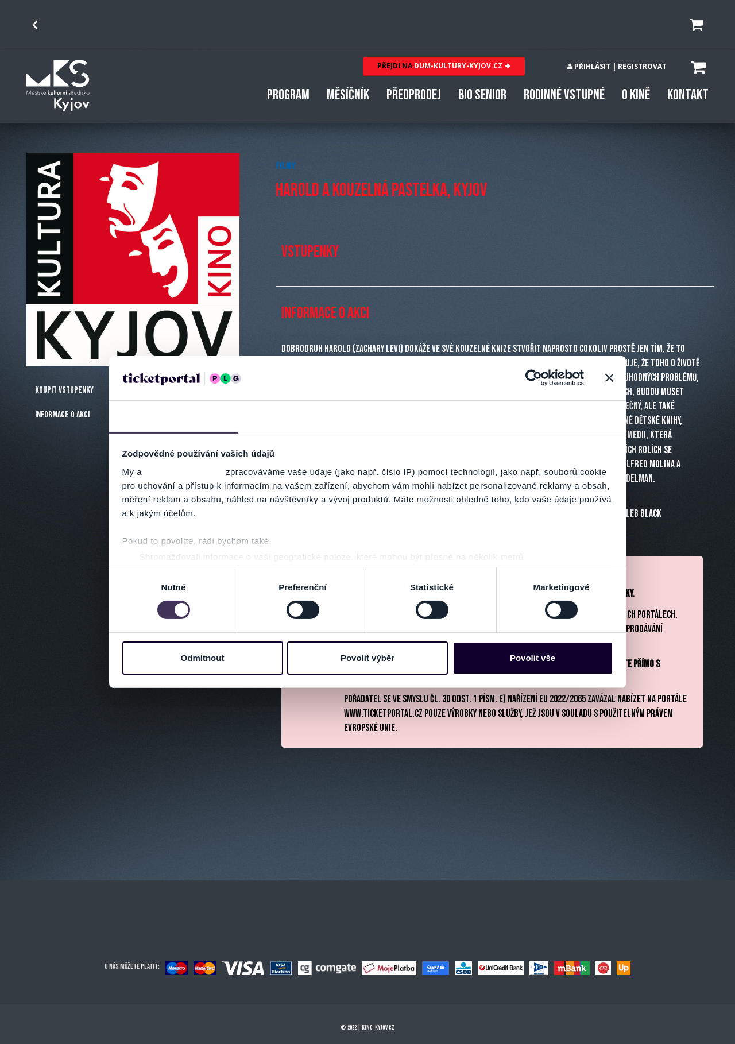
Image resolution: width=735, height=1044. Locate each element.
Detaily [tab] (303, 416)
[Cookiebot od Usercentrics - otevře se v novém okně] (533, 377)
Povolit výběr (367, 658)
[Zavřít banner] (609, 378)
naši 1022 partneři (184, 472)
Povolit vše (532, 658)
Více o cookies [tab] (561, 416)
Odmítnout (203, 658)
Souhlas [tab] (174, 416)
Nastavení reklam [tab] (432, 416)
